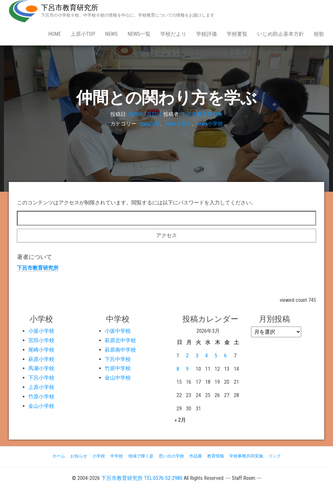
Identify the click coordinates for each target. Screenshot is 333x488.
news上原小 (178, 124)
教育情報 (215, 456)
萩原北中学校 (120, 340)
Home (54, 34)
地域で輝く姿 (140, 456)
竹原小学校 (41, 396)
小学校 (98, 456)
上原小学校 (41, 387)
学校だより (173, 34)
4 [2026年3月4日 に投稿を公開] (206, 356)
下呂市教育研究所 (69, 8)
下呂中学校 (118, 359)
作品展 (195, 456)
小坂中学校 (118, 331)
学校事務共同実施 (246, 456)
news (111, 34)
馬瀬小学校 (41, 368)
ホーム (58, 456)
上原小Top (83, 34)
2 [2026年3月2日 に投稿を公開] (187, 356)
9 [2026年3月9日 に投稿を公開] (187, 369)
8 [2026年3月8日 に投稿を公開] (178, 369)
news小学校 (210, 124)
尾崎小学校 (41, 350)
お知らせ (78, 456)
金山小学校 (41, 406)
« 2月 (180, 420)
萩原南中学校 (120, 350)
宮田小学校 (41, 340)
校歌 (319, 34)
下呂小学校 (41, 378)
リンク (274, 456)
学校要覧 (237, 34)
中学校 (116, 456)
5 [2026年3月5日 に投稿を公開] (216, 356)
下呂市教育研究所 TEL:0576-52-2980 (141, 478)
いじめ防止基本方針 (280, 34)
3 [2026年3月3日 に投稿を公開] (197, 356)
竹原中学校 (118, 368)
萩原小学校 (41, 359)
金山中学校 (118, 378)
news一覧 (139, 34)
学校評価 (206, 34)
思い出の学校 (171, 456)
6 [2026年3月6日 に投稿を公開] (225, 356)
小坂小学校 (41, 331)
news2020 (149, 124)
